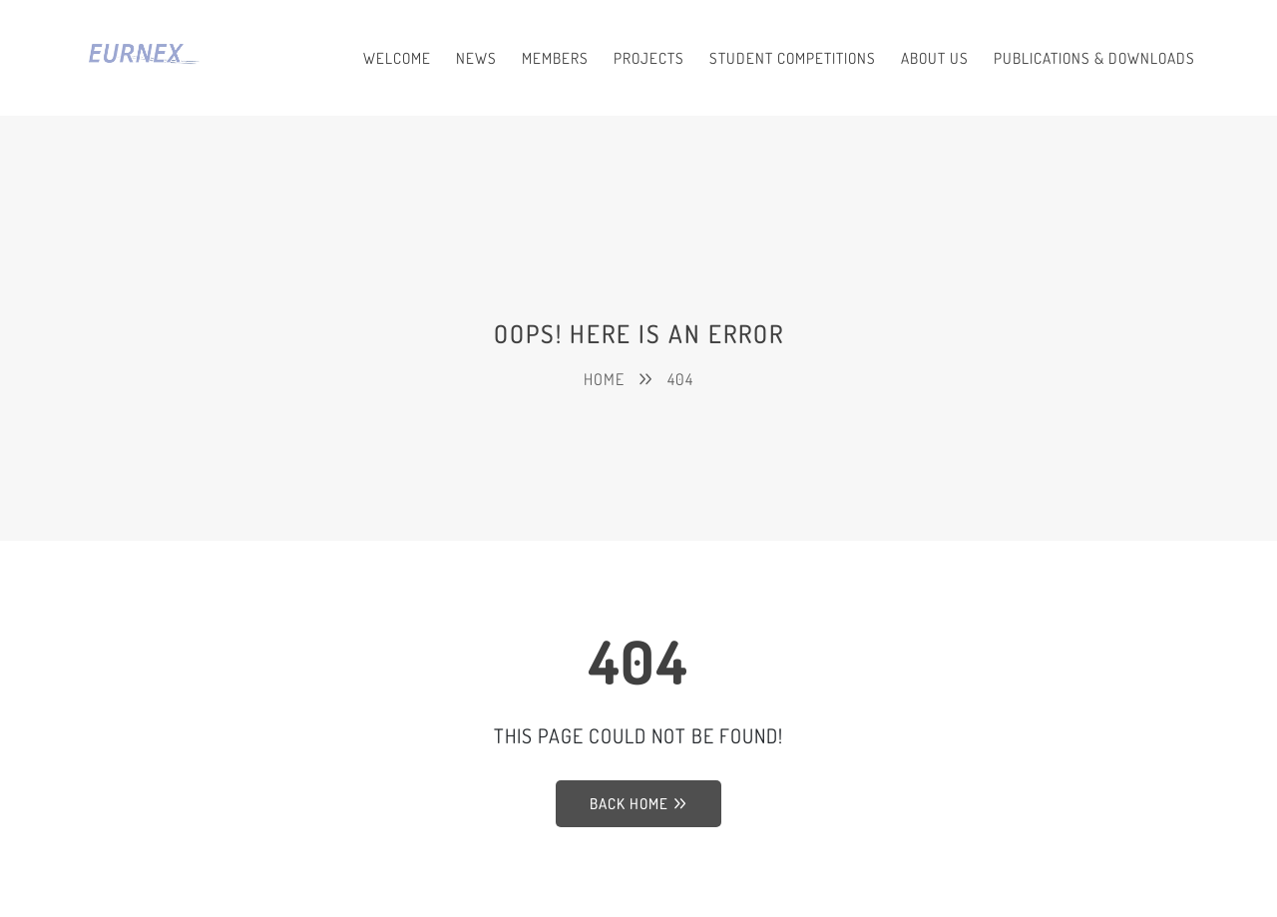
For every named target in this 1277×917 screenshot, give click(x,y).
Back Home (638, 803)
